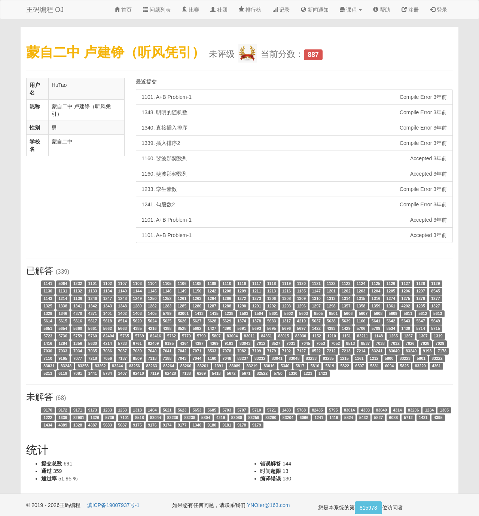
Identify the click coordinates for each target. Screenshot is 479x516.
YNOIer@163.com (268, 505)
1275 (406, 298)
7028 (425, 343)
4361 (436, 366)
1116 (241, 283)
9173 (92, 410)
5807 (216, 336)
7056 (107, 358)
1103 (137, 283)
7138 (186, 373)
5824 (348, 417)
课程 (351, 10)
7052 (335, 343)
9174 (167, 425)
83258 (83, 366)
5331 (374, 366)
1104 (152, 283)
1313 (331, 298)
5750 (278, 373)
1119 (286, 283)
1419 (333, 417)
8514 (122, 321)
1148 (378, 336)
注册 (410, 10)
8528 (182, 328)
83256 (134, 366)
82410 (138, 373)
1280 (137, 306)
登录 (438, 10)
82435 (317, 410)
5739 (110, 417)
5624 (152, 321)
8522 (316, 351)
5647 (420, 321)
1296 (301, 306)
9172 (62, 410)
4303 (365, 410)
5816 (315, 366)
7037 (122, 351)
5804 (205, 417)
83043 (245, 343)
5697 (301, 328)
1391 (218, 366)
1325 (47, 306)
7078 (226, 351)
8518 (139, 417)
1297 (316, 306)
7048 (226, 358)
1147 (316, 291)
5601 (273, 313)
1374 (241, 321)
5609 (393, 313)
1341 (77, 306)
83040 (381, 410)
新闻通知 (315, 10)
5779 (186, 336)
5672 (231, 373)
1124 (361, 283)
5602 (288, 313)
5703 (226, 410)
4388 (167, 328)
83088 (236, 417)
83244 (117, 366)
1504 (258, 313)
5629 (226, 321)
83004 (232, 336)
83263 (151, 366)
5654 (62, 328)
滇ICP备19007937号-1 (113, 505)
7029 (440, 343)
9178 (241, 425)
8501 (333, 313)
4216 (152, 328)
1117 (256, 283)
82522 (262, 373)
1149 (182, 291)
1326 (95, 417)
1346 (62, 313)
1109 (212, 283)
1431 (423, 417)
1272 (241, 298)
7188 (167, 358)
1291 (256, 306)
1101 (92, 283)
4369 (214, 343)
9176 (152, 425)
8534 (391, 328)
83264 (168, 366)
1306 (271, 298)
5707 (241, 410)
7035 (92, 351)
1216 (286, 291)
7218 (92, 358)
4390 (226, 328)
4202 (406, 306)
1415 (214, 313)
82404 (108, 336)
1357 (346, 306)
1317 (286, 321)
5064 (62, 283)
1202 (346, 291)
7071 (197, 351)
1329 (47, 313)
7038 (380, 343)
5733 (122, 343)
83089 (234, 366)
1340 (197, 425)
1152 (316, 336)
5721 (271, 410)
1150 (197, 291)
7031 (290, 343)
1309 (301, 298)
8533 (212, 351)
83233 (311, 358)
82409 (153, 343)
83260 (270, 417)
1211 (256, 291)
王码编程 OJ (45, 9)
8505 (318, 313)
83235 (328, 358)
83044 (155, 417)
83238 (189, 417)
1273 (256, 298)
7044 (197, 358)
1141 (47, 283)
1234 (429, 410)
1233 (107, 410)
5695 (271, 328)
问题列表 (157, 10)
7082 (241, 351)
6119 (62, 373)
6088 (393, 417)
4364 (184, 343)
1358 (361, 306)
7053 (320, 343)
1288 (226, 306)
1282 (152, 306)
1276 (420, 298)
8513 (350, 343)
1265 (393, 336)
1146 (167, 291)
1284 (62, 343)
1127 (406, 283)
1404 (152, 410)
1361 (391, 306)
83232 (259, 358)
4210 (301, 321)
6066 (304, 417)
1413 (199, 313)
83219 (252, 366)
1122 (331, 283)
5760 (92, 336)
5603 (303, 313)
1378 (256, 321)
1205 (391, 291)
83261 (202, 366)
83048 (294, 358)
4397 (199, 343)
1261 (182, 298)
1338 (62, 306)
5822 (344, 366)
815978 (368, 508)
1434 (47, 425)
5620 (137, 321)
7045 (305, 343)
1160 (212, 358)
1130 (47, 291)
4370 (77, 313)
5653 (197, 410)
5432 (363, 417)
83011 (249, 336)
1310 (316, 298)
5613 (437, 313)
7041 (167, 351)
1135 (301, 291)
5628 (212, 321)
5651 (47, 328)
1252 (167, 298)
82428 (170, 373)
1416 (47, 343)
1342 (92, 306)
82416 (155, 336)
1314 (346, 298)
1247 (107, 298)
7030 (47, 351)
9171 (77, 410)
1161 (359, 358)
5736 (62, 336)
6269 (201, 373)
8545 (435, 291)
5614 (47, 321)
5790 (201, 336)
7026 (410, 343)
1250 (152, 298)
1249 (137, 298)
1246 (92, 298)
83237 (242, 358)
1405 (152, 313)
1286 (197, 306)
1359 (376, 306)
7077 (77, 358)
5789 (167, 313)
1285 (182, 306)
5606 (348, 313)
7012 (261, 343)
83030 (300, 336)
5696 (286, 328)
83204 (288, 417)
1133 (92, 291)
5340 (285, 366)
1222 (47, 417)
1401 (107, 313)
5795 (333, 410)
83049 (394, 351)
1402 (122, 313)
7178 (442, 351)
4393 (331, 328)
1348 (122, 306)
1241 (318, 417)
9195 (169, 343)
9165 (62, 358)
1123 (346, 283)
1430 (406, 328)
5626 (182, 321)
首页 (123, 10)
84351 (266, 336)
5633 (271, 321)
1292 (271, 306)
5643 (406, 321)
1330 (293, 373)
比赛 (190, 10)
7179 (271, 351)
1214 (62, 298)
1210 (331, 336)
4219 (220, 417)
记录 (281, 10)
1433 (286, 410)
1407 (122, 373)
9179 (256, 425)
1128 (420, 283)
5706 (361, 328)
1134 (107, 291)
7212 (331, 351)
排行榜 (250, 10)
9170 (47, 410)
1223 (307, 373)
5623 (182, 410)
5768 (301, 410)
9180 (212, 425)
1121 (316, 283)
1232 (77, 283)
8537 (365, 343)
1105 (167, 283)
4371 (92, 313)
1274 (391, 298)
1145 (152, 291)
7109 (256, 351)
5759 (77, 336)
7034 (77, 351)
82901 (78, 417)
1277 (435, 298)
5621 (167, 410)
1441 (92, 373)
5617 (92, 321)
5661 (92, 328)
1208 (226, 291)
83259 (253, 417)
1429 (346, 328)
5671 (246, 373)
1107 (122, 283)
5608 (378, 313)
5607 (363, 313)
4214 (107, 343)
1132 (77, 291)
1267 (408, 336)
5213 (47, 373)
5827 (378, 417)
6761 (137, 343)
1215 (344, 358)
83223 (405, 358)
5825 (404, 366)
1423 (322, 373)
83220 (420, 366)
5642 (391, 321)
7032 (395, 343)
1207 (420, 291)
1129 (435, 283)
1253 (122, 410)
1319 (438, 336)
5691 (241, 328)
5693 (256, 328)
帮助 (381, 10)
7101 (124, 417)
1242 (212, 291)
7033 (62, 351)
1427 (212, 328)
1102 (107, 283)
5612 (422, 313)
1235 (420, 306)
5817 (300, 366)
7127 (301, 351)
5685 (212, 410)
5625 (167, 321)
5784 (107, 373)
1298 (331, 306)
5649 (435, 321)
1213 (271, 291)
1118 (271, 283)
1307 (423, 336)
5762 (171, 336)
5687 (122, 425)
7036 (107, 351)
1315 (361, 298)
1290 (241, 306)
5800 (389, 358)
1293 (286, 306)
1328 (77, 425)
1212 (374, 358)
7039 (137, 351)
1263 (197, 298)
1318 (137, 410)
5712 (408, 417)
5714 (420, 328)
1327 (435, 306)
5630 (92, 343)
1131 (62, 291)
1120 (301, 283)
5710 (256, 410)
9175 (137, 425)
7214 (361, 351)
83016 (268, 366)
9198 (427, 351)
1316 (376, 298)
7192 (286, 351)
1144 (137, 291)
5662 (107, 328)
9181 (226, 425)
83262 (100, 366)
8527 (276, 343)
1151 (346, 336)
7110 (47, 358)
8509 (137, 358)
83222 (436, 358)
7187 (122, 358)
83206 (413, 410)
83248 (66, 366)
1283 (167, 306)
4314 (397, 410)
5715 (435, 328)
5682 (197, 328)
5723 (47, 336)
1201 (331, 291)
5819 (330, 366)
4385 (137, 328)
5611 (407, 313)
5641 (376, 321)
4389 (62, 425)
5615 (62, 321)
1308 (286, 298)
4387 (92, 425)
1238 (229, 313)
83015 (283, 336)
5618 (107, 321)
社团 (219, 10)
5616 (77, 321)
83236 (172, 417)
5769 (139, 336)
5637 (316, 321)
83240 (411, 351)
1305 (444, 410)
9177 (182, 425)
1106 (182, 283)
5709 (376, 328)
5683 (107, 425)
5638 (331, 321)
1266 (226, 298)
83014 (349, 410)
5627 (197, 321)
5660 (77, 328)
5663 (122, 328)
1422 (316, 328)
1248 (122, 298)
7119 (154, 373)
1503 (244, 313)
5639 (346, 321)
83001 (183, 313)
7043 (182, 358)
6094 (389, 366)
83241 (377, 351)
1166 (361, 321)
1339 (62, 417)
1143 (47, 298)
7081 (77, 373)
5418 (216, 373)
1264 (212, 298)
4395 (438, 417)
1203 (361, 291)
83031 (48, 366)
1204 (376, 291)
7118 (152, 358)
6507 (359, 366)
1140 (122, 291)
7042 (182, 351)
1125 (376, 283)
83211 (362, 336)
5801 (421, 358)
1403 (137, 313)
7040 (152, 351)
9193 (229, 343)
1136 (77, 298)
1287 (212, 306)
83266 (185, 366)
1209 (241, 291)
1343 (107, 306)
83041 (277, 358)
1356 (77, 343)
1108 (197, 283)
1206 (406, 291)
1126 (391, 283)
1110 (226, 283)
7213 (346, 351)
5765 (124, 336)
